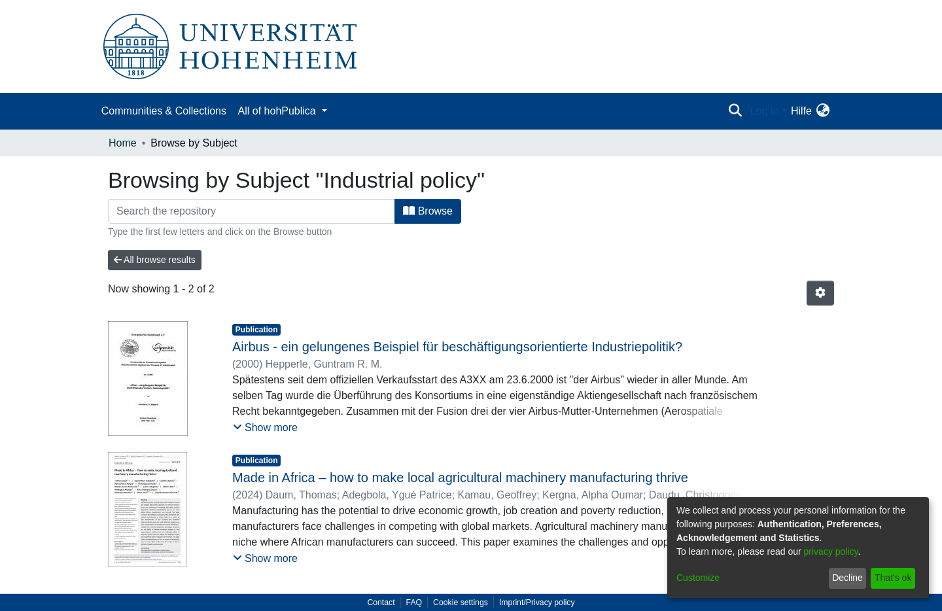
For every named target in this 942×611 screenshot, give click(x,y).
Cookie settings (460, 602)
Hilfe (801, 110)
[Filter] (251, 211)
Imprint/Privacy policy (537, 602)
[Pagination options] (820, 293)
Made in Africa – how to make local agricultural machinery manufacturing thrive (460, 477)
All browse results (155, 259)
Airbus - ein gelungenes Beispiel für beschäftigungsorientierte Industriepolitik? (457, 347)
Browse (428, 211)
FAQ (414, 602)
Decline (847, 577)
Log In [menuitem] (764, 110)
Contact (380, 602)
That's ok (893, 577)
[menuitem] (822, 111)
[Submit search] (735, 111)
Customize (698, 577)
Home (123, 142)
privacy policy (831, 551)
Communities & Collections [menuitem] (163, 110)
